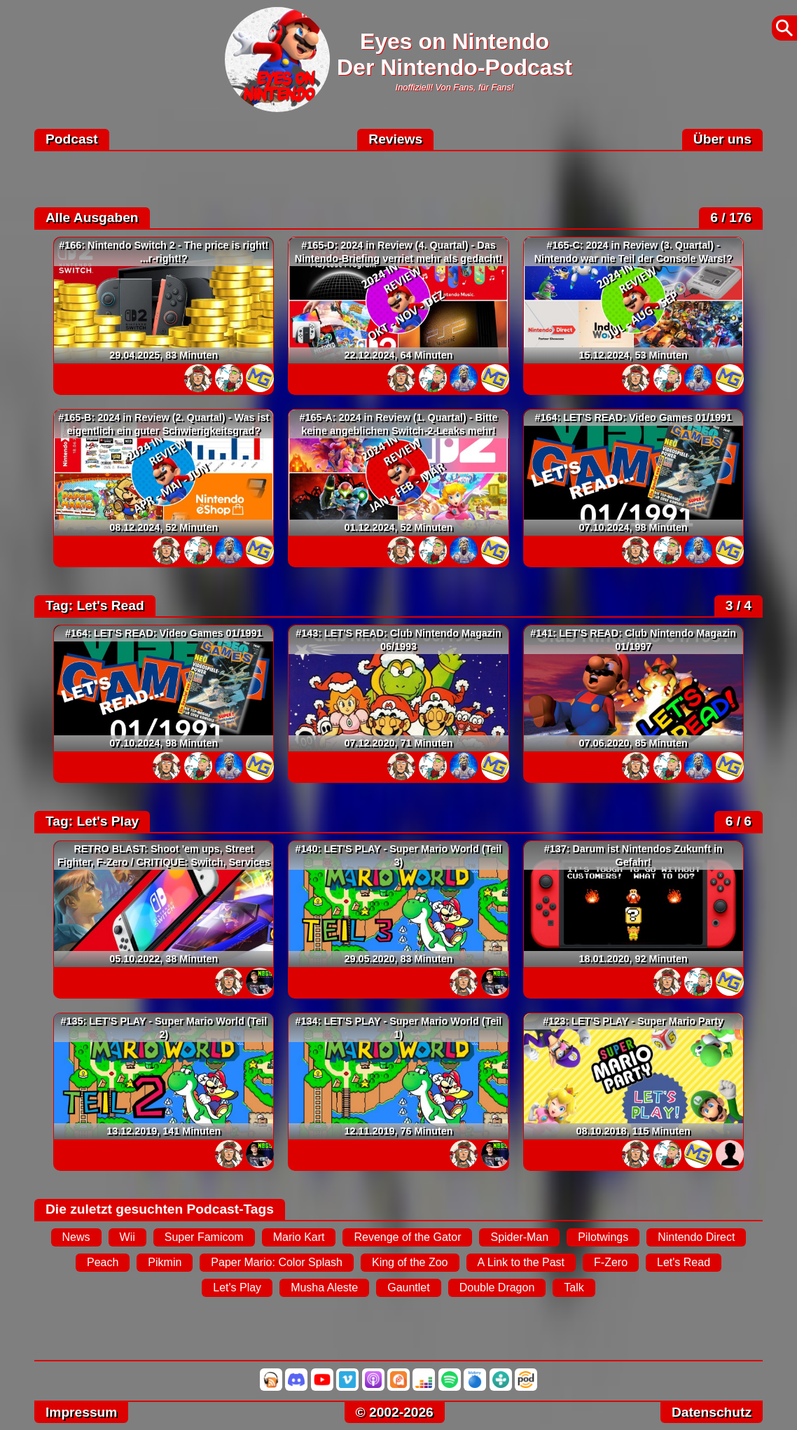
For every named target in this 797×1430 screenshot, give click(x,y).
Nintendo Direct (696, 1237)
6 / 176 (730, 217)
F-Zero (611, 1262)
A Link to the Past (521, 1262)
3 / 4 (738, 605)
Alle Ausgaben (92, 217)
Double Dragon (497, 1287)
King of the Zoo (410, 1262)
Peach (102, 1262)
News (76, 1237)
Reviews (395, 139)
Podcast (72, 139)
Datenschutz (711, 1412)
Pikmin (164, 1262)
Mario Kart (299, 1237)
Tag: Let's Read (95, 605)
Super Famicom (204, 1237)
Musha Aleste (324, 1287)
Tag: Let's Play (92, 821)
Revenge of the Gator (407, 1237)
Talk (573, 1287)
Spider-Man (519, 1237)
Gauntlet (408, 1287)
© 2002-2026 (395, 1412)
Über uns (722, 139)
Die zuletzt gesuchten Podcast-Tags (160, 1209)
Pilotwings (603, 1237)
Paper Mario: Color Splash (276, 1262)
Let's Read (683, 1262)
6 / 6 (738, 821)
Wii (127, 1237)
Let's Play (237, 1287)
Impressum (81, 1412)
